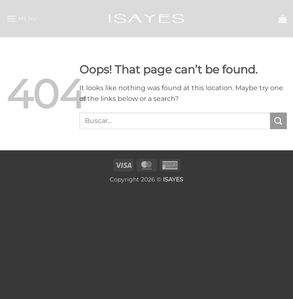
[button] (21, 18)
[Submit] (278, 121)
